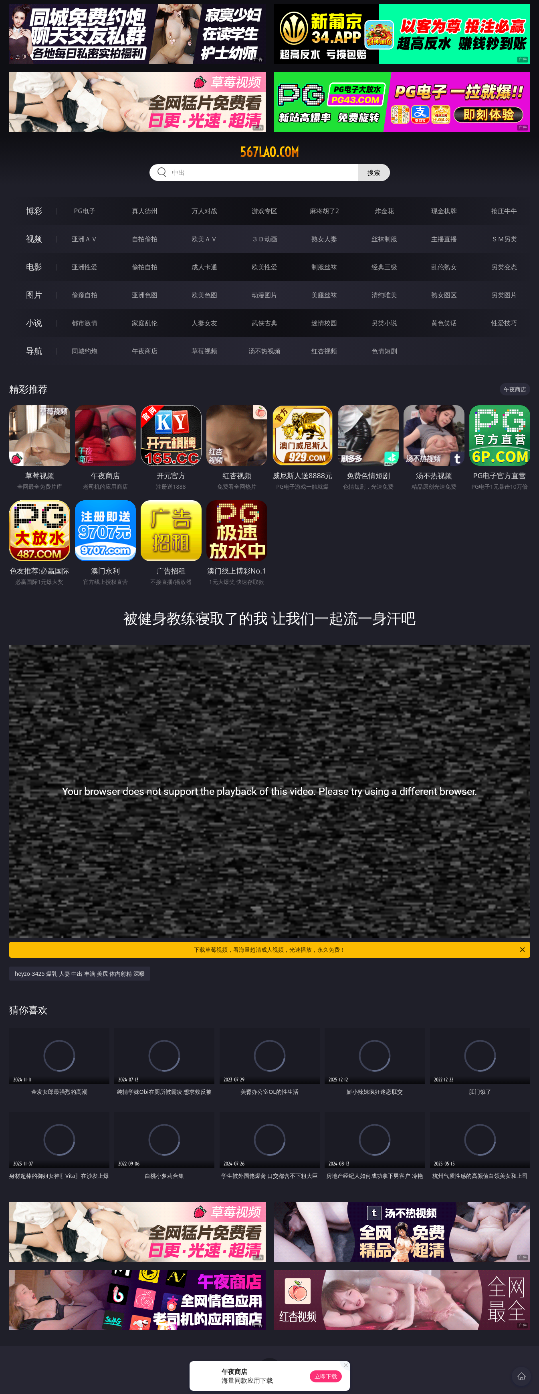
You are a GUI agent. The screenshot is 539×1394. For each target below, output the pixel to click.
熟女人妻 (324, 239)
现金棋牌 (444, 211)
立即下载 (326, 1376)
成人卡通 (204, 267)
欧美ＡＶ (204, 239)
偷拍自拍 (144, 267)
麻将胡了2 (324, 211)
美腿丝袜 (324, 295)
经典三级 (384, 267)
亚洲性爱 (84, 267)
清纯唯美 (384, 295)
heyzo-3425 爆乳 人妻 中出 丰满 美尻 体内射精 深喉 (80, 973)
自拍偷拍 (144, 239)
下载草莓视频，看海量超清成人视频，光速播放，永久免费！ (360, 950)
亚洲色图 (144, 295)
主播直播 (444, 239)
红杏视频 (324, 351)
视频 (34, 238)
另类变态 (504, 267)
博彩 (34, 210)
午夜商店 (144, 351)
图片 (34, 294)
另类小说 (384, 323)
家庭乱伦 (144, 323)
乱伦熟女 (444, 267)
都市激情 (84, 323)
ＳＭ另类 (504, 239)
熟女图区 (444, 295)
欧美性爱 (264, 267)
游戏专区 (264, 211)
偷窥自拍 (84, 295)
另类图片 (504, 295)
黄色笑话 (444, 323)
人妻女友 (204, 323)
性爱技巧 (504, 323)
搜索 (373, 172)
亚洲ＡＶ (84, 239)
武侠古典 (264, 323)
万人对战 (204, 211)
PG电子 (84, 211)
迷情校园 (324, 323)
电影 (34, 266)
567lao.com (269, 152)
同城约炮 (84, 351)
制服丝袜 (324, 267)
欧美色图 (204, 295)
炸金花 (384, 211)
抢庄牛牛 (504, 211)
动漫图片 (264, 295)
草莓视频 (204, 351)
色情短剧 (384, 351)
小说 (34, 322)
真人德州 (144, 211)
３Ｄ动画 (264, 239)
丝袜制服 (384, 239)
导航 (34, 350)
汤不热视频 (264, 351)
